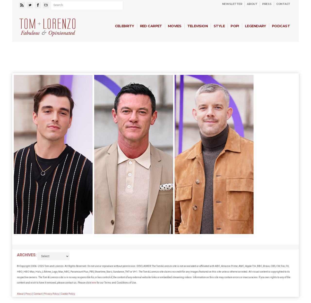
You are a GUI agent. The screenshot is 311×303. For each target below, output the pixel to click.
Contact (283, 4)
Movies (174, 26)
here (93, 282)
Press (266, 4)
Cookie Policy (68, 294)
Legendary (255, 26)
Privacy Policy (51, 294)
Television (197, 26)
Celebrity (124, 26)
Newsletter (232, 4)
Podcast (281, 26)
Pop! (235, 26)
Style (219, 26)
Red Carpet (151, 26)
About (252, 4)
